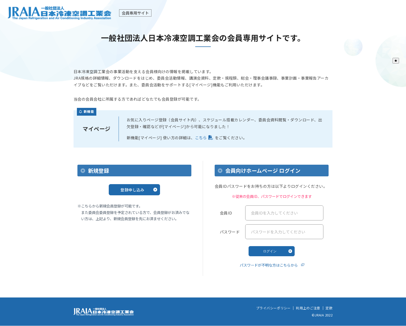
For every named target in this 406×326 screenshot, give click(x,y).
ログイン (270, 251)
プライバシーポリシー (273, 308)
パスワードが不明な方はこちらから (269, 265)
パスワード (230, 231)
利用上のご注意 (308, 308)
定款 (328, 308)
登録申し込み (132, 189)
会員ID (226, 213)
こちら (201, 137)
